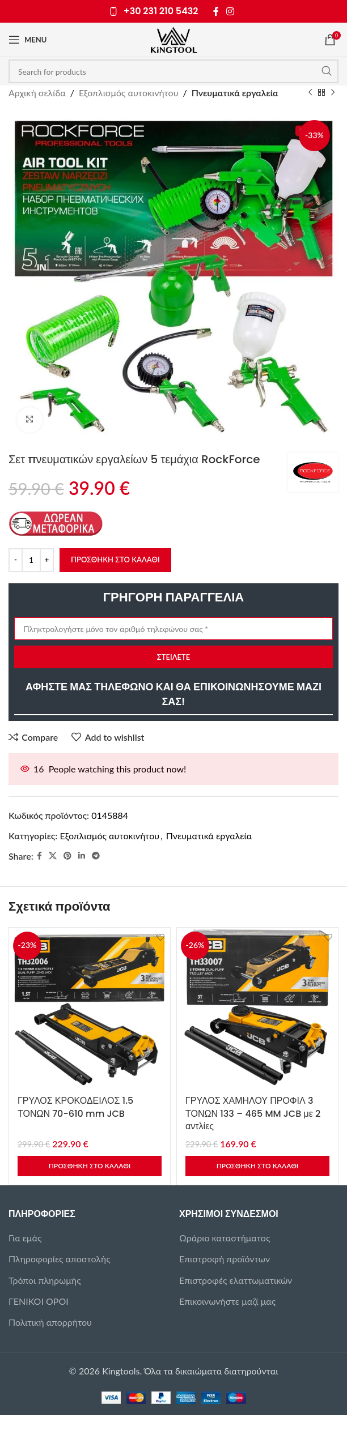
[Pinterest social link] (67, 856)
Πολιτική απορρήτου (50, 1322)
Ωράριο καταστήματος (224, 1237)
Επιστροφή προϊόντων (224, 1258)
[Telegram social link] (95, 856)
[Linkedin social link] (81, 856)
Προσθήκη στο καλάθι (115, 558)
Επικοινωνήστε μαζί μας (227, 1301)
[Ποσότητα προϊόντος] (31, 559)
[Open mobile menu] (27, 39)
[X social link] (52, 856)
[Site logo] (174, 38)
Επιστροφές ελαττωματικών (235, 1280)
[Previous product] (310, 93)
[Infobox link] (153, 12)
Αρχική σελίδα (37, 92)
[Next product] (332, 93)
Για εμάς (25, 1237)
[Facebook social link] (216, 11)
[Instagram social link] (230, 11)
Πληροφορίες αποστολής (60, 1258)
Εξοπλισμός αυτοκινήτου (129, 92)
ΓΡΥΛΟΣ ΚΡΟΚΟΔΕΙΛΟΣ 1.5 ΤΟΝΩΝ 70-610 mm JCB (75, 1107)
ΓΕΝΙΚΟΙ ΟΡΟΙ (39, 1301)
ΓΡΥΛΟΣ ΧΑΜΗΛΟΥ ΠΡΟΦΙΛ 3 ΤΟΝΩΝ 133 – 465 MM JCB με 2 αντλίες (252, 1113)
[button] (90, 1166)
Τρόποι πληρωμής (45, 1280)
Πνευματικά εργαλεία (235, 92)
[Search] (173, 71)
